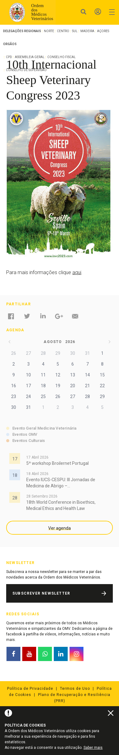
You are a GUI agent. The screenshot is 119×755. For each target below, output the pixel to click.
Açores (103, 31)
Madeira (87, 31)
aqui (76, 272)
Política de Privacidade (30, 688)
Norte (49, 31)
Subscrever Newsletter (41, 593)
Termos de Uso (75, 688)
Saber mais (93, 747)
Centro (63, 31)
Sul (75, 31)
